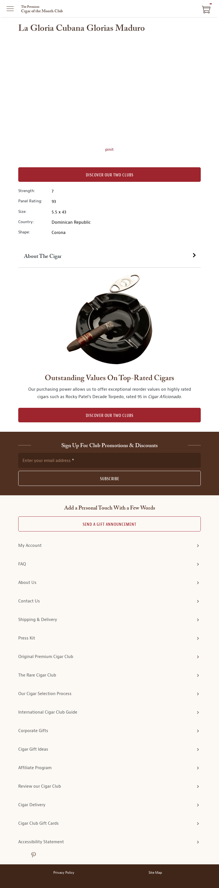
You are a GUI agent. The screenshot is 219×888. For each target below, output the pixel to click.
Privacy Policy (63, 873)
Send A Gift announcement (109, 524)
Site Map (155, 873)
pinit (109, 149)
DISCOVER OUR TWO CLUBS (109, 416)
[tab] (109, 257)
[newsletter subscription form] (109, 460)
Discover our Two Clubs (109, 175)
